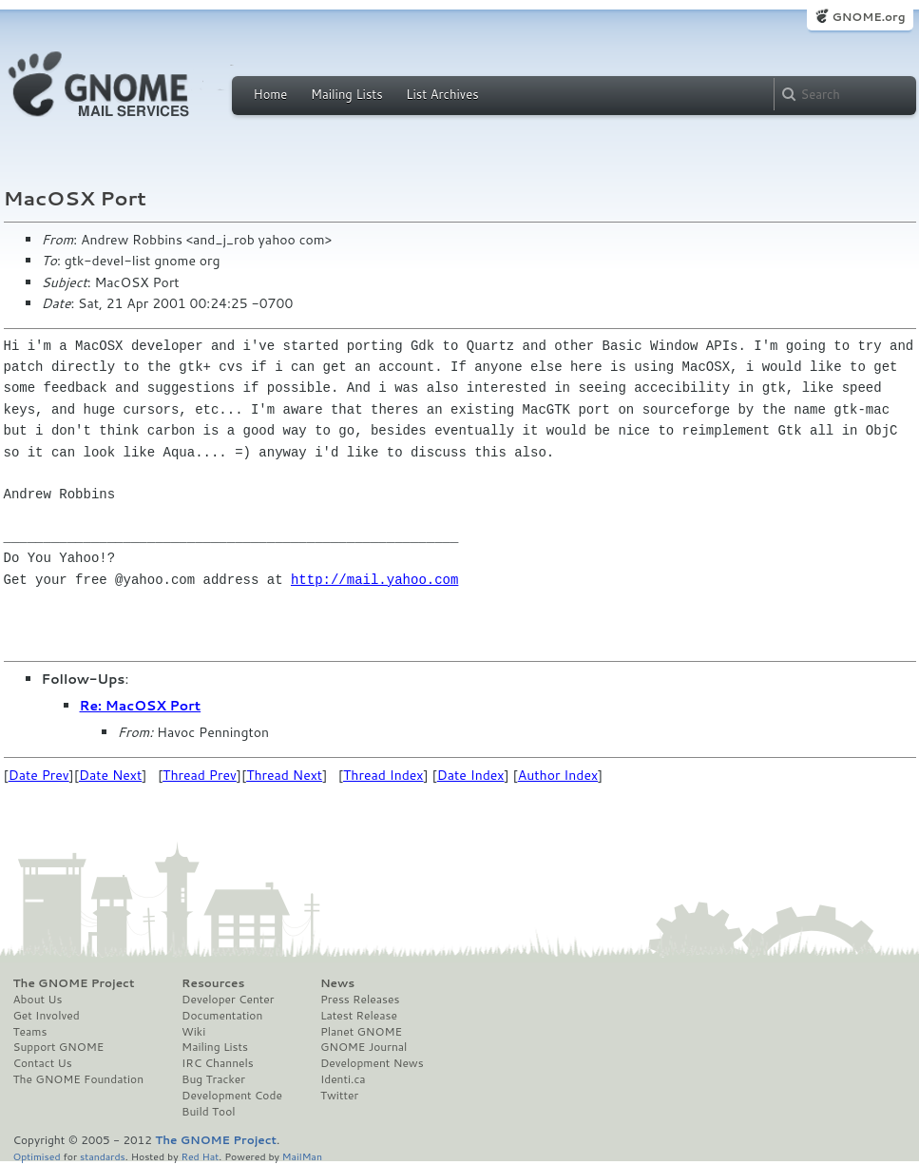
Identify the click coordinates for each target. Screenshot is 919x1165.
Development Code (232, 1095)
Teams (30, 1031)
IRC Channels (218, 1063)
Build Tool (208, 1111)
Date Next (110, 775)
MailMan (302, 1156)
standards (102, 1156)
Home (271, 94)
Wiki (193, 1031)
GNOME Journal (364, 1047)
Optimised (37, 1156)
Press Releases (359, 999)
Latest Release (358, 1015)
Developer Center (228, 999)
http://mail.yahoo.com (374, 580)
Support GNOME (59, 1047)
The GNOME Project (74, 983)
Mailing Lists (347, 94)
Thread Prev (200, 775)
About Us (38, 999)
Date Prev (39, 775)
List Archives (442, 94)
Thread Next (284, 775)
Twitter (339, 1095)
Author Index (558, 775)
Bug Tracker (213, 1079)
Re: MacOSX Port (140, 705)
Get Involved (46, 1015)
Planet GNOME (361, 1031)
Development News (372, 1063)
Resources (213, 983)
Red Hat (200, 1156)
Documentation (222, 1015)
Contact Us (42, 1063)
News (337, 983)
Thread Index (383, 775)
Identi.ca (343, 1079)
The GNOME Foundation (78, 1079)
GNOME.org (868, 17)
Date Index (471, 775)
